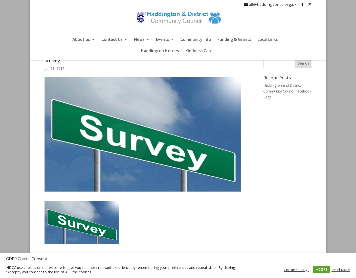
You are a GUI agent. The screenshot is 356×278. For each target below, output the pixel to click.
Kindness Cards (200, 51)
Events (162, 40)
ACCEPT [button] (321, 269)
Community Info (195, 40)
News (139, 40)
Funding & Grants (234, 40)
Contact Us (112, 40)
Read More (341, 269)
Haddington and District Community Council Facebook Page (287, 91)
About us (81, 40)
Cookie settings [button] (296, 269)
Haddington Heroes (160, 51)
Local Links (268, 40)
